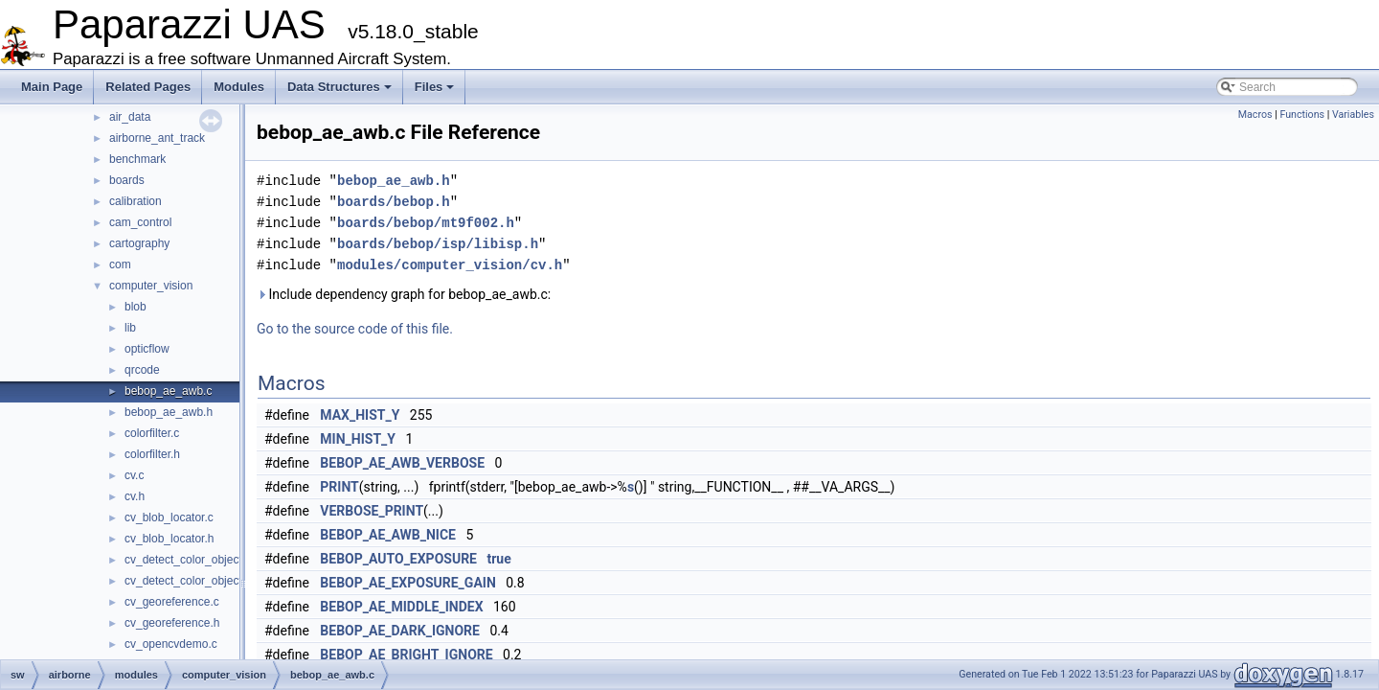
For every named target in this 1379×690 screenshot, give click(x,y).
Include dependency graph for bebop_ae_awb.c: (404, 294)
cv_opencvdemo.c (170, 644)
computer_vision (150, 285)
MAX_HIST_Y (359, 415)
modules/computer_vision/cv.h (449, 265)
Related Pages (148, 87)
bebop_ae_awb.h (168, 412)
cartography (139, 243)
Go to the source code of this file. (355, 328)
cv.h (134, 496)
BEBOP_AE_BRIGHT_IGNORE (406, 654)
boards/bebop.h (393, 202)
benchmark (137, 159)
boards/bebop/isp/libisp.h (437, 244)
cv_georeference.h (171, 623)
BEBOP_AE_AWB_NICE (388, 534)
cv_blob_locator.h (169, 538)
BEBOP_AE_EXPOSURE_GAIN (407, 582)
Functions (1301, 114)
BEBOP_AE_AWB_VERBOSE (402, 463)
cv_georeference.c (171, 602)
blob (135, 306)
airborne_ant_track (157, 138)
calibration (135, 201)
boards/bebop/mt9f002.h (425, 223)
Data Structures (339, 87)
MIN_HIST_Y (358, 439)
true (498, 558)
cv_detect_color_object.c (187, 559)
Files (435, 87)
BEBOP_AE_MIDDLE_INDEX (401, 606)
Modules (239, 87)
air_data (129, 117)
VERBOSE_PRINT (371, 510)
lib (130, 327)
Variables (1353, 114)
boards (127, 180)
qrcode (142, 370)
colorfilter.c (151, 433)
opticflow (147, 349)
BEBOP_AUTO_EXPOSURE (398, 558)
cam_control (140, 222)
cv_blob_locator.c (169, 517)
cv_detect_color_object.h (188, 580)
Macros (1255, 114)
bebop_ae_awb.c (168, 391)
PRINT (339, 486)
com (120, 264)
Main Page (51, 87)
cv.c (134, 475)
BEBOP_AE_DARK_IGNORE (400, 630)
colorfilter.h (152, 454)
